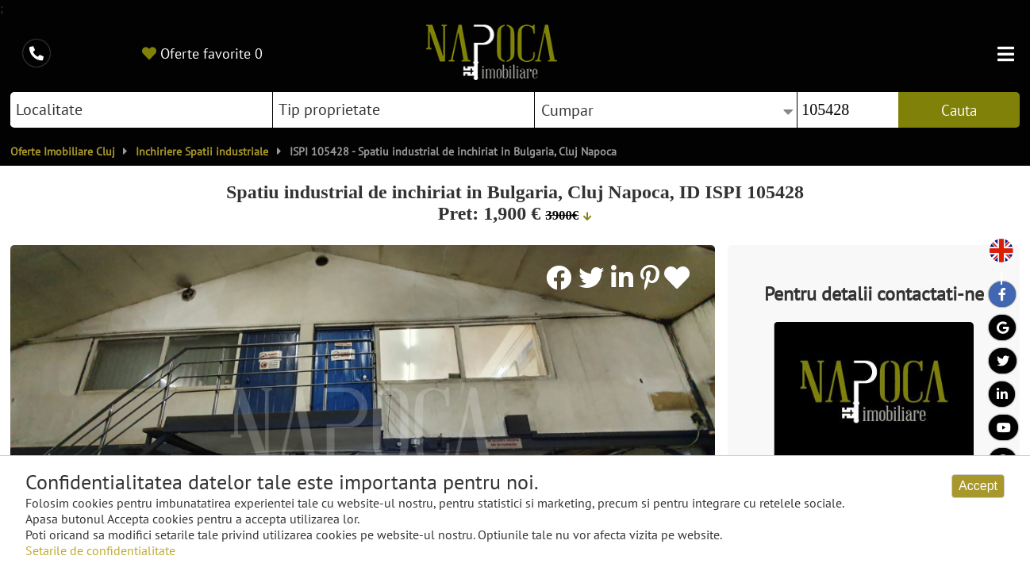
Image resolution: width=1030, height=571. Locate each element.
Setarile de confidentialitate (100, 550)
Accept (978, 485)
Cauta (959, 110)
